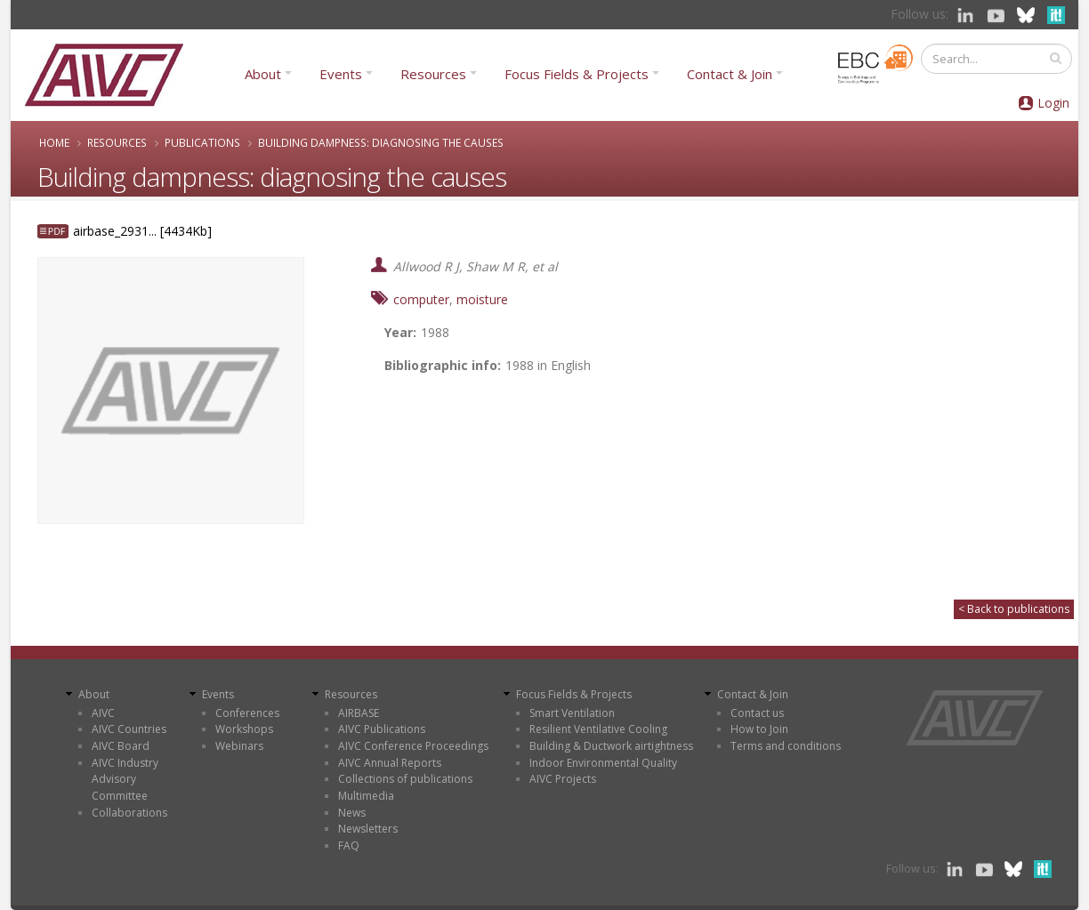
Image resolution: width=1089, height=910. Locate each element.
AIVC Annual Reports (389, 762)
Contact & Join (729, 74)
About (263, 74)
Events (340, 74)
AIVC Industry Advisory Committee (125, 779)
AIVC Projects (562, 778)
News (352, 812)
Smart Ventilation (572, 713)
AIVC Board (120, 745)
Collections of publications (405, 778)
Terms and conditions (785, 745)
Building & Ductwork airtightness (611, 745)
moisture (482, 299)
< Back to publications (1013, 608)
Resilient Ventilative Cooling (598, 729)
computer (421, 299)
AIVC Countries (129, 729)
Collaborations (129, 812)
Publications (202, 142)
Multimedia (366, 795)
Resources (433, 74)
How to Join (759, 729)
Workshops (244, 729)
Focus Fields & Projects (576, 74)
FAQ (348, 845)
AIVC (103, 713)
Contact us (757, 713)
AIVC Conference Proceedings (413, 745)
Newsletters (368, 828)
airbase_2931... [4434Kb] (142, 230)
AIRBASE (358, 713)
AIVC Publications (381, 729)
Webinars (239, 745)
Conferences (247, 713)
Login (1053, 102)
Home (54, 142)
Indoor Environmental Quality (603, 762)
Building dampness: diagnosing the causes (381, 142)
